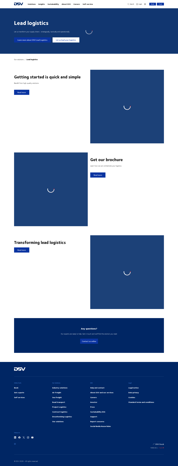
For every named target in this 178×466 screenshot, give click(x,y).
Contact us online (89, 341)
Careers (76, 4)
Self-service (88, 4)
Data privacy (133, 392)
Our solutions (19, 59)
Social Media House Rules (100, 426)
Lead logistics (32, 59)
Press (92, 407)
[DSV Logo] (18, 4)
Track (160, 4)
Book (152, 4)
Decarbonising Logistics (62, 416)
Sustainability (53, 4)
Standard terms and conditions (141, 402)
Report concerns (97, 421)
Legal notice (133, 387)
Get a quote (19, 392)
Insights (41, 4)
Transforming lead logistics (40, 242)
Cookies (131, 397)
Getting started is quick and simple (47, 77)
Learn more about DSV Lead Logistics (32, 40)
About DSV (66, 4)
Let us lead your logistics (66, 40)
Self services (19, 397)
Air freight (56, 392)
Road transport (58, 402)
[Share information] (157, 448)
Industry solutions (59, 387)
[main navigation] (75, 4)
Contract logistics (59, 411)
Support (93, 416)
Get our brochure (106, 159)
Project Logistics (59, 407)
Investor (93, 402)
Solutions (32, 4)
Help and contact (97, 387)
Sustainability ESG (97, 411)
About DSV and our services (101, 392)
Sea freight (57, 397)
